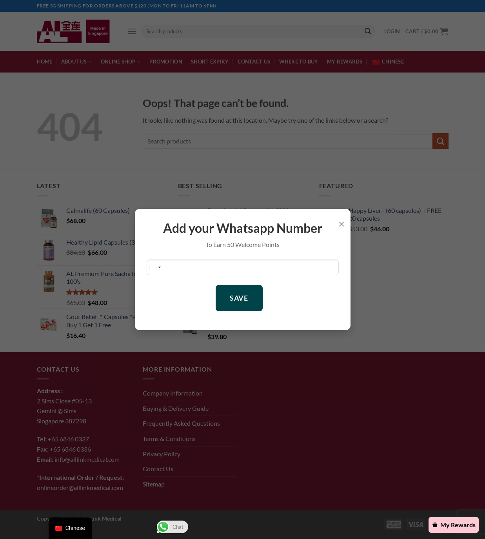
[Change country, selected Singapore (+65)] (155, 267)
